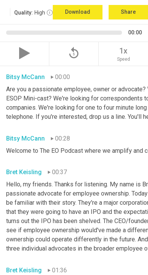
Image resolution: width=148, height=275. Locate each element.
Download (77, 12)
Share (128, 12)
